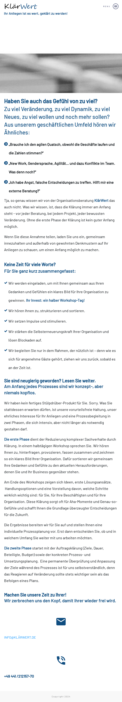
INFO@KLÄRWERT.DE (20, 637)
